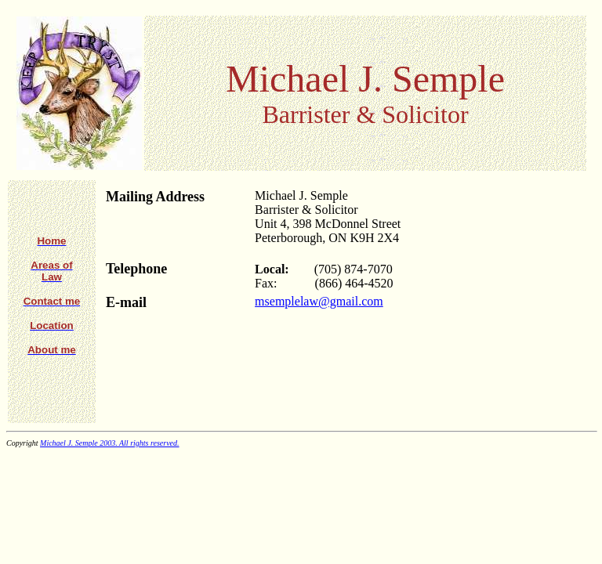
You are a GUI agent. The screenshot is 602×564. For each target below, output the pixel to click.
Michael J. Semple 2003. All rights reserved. (109, 443)
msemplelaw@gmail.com (319, 301)
